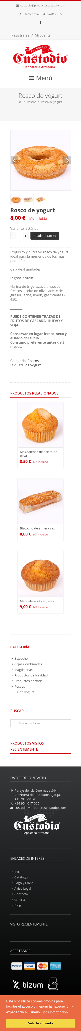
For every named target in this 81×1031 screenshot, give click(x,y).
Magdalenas (23, 669)
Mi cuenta (43, 35)
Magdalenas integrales (37, 601)
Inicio (18, 871)
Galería (19, 899)
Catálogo (21, 877)
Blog (17, 905)
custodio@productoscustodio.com (43, 5)
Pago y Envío (23, 883)
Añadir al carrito (45, 236)
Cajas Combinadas (28, 664)
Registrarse (20, 35)
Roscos (31, 102)
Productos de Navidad (31, 675)
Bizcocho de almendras (37, 528)
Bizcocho (21, 658)
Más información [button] (55, 1012)
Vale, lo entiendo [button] (40, 1023)
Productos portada (28, 681)
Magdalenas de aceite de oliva (38, 454)
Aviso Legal (22, 888)
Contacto (21, 894)
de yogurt (33, 365)
